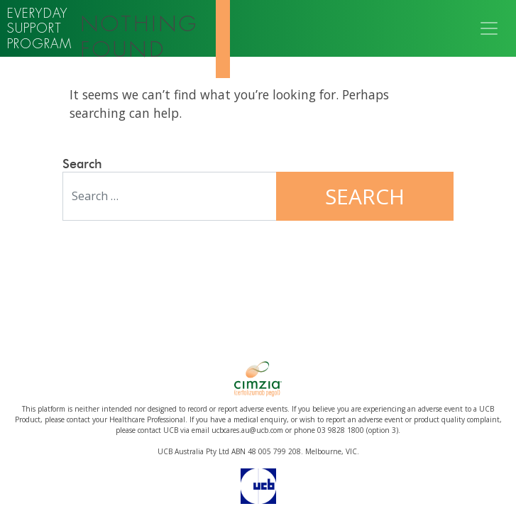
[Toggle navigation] (489, 28)
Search (82, 164)
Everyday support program (39, 28)
